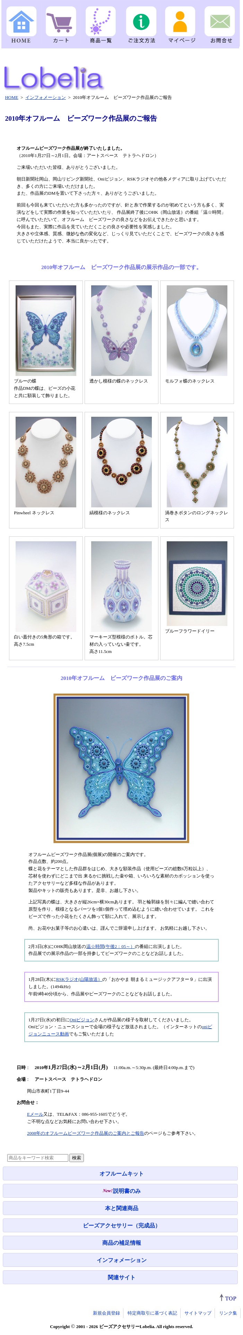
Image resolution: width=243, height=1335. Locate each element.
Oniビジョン (82, 1019)
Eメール (35, 1114)
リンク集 (228, 1313)
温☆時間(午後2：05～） (110, 946)
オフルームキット (121, 1174)
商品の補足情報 (121, 1243)
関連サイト (122, 1277)
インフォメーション (122, 1260)
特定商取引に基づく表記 (152, 1313)
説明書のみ (121, 1191)
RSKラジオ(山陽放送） (79, 979)
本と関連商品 (121, 1208)
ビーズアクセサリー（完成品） (121, 1225)
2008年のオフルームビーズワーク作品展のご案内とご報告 (85, 1133)
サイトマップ (197, 1313)
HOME (11, 97)
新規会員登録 (106, 1313)
